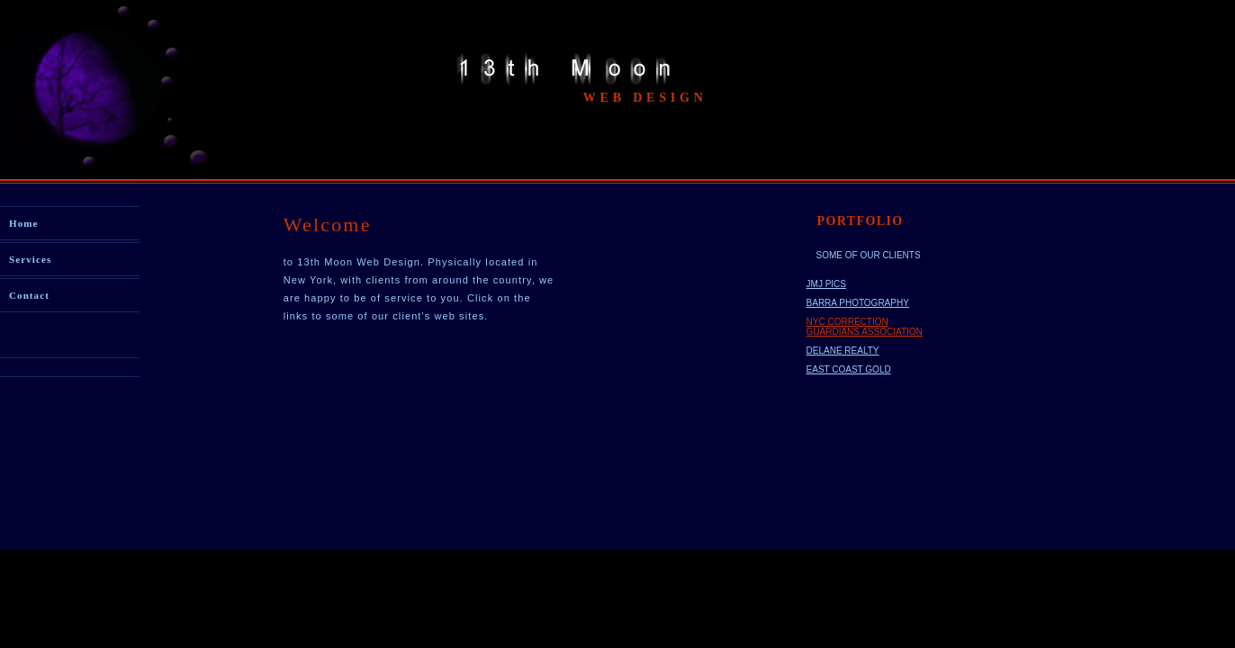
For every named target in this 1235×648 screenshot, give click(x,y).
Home (24, 223)
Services (30, 259)
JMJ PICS (826, 284)
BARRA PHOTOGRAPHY (858, 303)
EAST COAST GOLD (849, 369)
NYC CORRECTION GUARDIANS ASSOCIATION (865, 327)
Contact (29, 295)
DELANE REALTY (843, 351)
